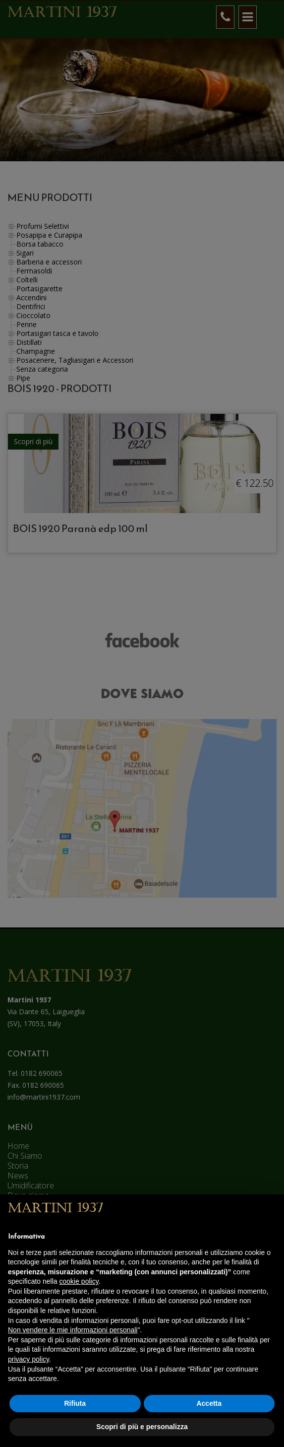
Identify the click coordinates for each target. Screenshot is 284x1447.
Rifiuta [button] (75, 1403)
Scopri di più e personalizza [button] (141, 1427)
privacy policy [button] (28, 1359)
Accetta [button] (209, 1403)
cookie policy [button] (79, 1281)
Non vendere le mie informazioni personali (72, 1330)
